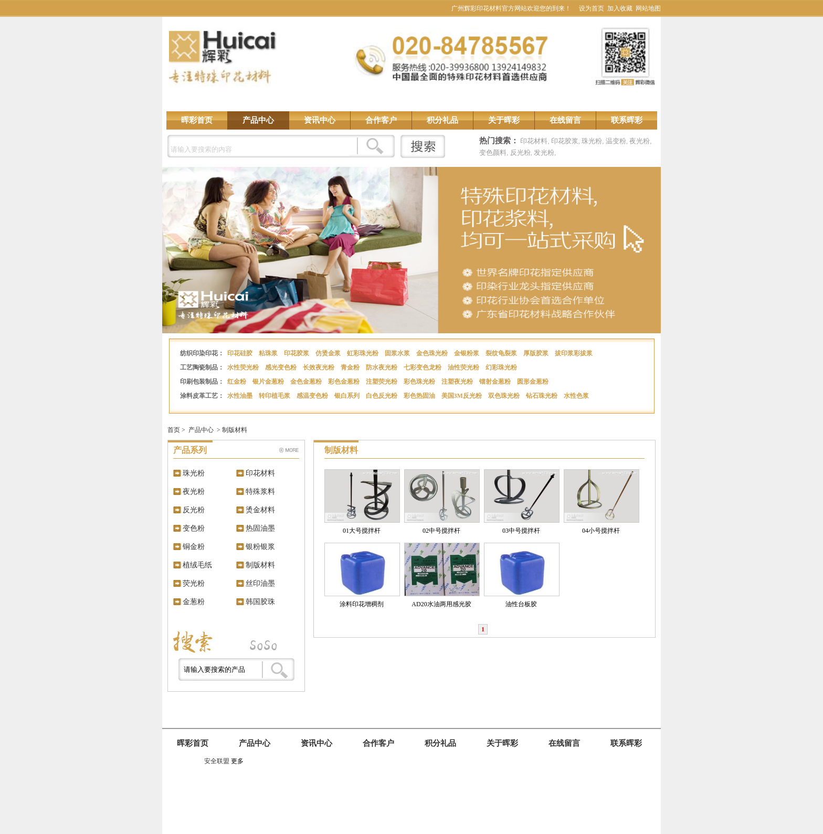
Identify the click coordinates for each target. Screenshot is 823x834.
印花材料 (533, 141)
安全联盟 (216, 761)
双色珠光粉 (504, 395)
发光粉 (544, 152)
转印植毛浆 (275, 395)
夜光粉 (639, 141)
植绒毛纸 (197, 565)
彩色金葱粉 (344, 381)
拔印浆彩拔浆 (574, 353)
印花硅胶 (240, 353)
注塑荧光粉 (382, 381)
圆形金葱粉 (533, 381)
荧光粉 (194, 583)
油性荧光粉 (464, 367)
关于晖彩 (504, 120)
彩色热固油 (420, 395)
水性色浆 (577, 395)
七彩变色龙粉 (423, 367)
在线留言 (565, 120)
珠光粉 (592, 141)
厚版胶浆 (536, 353)
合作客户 (381, 120)
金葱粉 (194, 602)
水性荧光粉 (243, 367)
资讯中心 (319, 120)
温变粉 (616, 141)
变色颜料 (493, 152)
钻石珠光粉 (542, 395)
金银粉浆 (467, 353)
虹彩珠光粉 (363, 353)
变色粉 (194, 528)
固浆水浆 (398, 353)
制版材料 (234, 430)
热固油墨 (260, 528)
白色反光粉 (382, 395)
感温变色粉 (313, 395)
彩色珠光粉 (420, 381)
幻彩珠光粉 (502, 367)
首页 (173, 430)
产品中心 (258, 120)
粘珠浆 (269, 353)
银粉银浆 (260, 547)
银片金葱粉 (269, 381)
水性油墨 (240, 395)
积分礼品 (442, 120)
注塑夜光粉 (457, 381)
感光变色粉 (281, 367)
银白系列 (347, 395)
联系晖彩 (626, 120)
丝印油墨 (260, 583)
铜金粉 (194, 547)
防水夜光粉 (382, 367)
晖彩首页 (197, 120)
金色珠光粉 (432, 353)
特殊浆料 (260, 491)
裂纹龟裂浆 (502, 353)
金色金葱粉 (306, 381)
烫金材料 (260, 510)
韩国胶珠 (260, 602)
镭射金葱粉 (495, 381)
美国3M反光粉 (462, 395)
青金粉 (351, 367)
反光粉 (520, 152)
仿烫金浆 (328, 353)
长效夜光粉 (319, 367)
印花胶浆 (564, 141)
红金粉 (237, 381)
